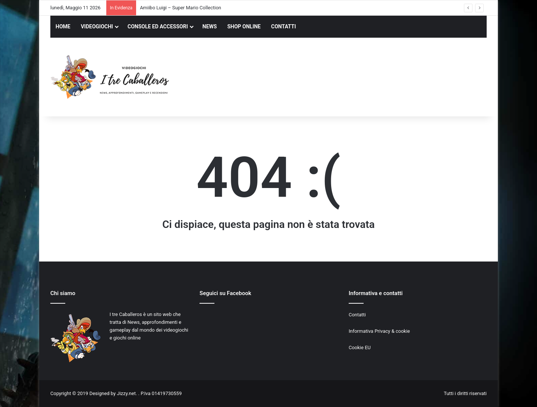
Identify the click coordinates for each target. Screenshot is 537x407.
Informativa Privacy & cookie (379, 331)
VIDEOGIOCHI (97, 26)
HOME (63, 26)
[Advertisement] (343, 78)
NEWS (209, 26)
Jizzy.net (126, 393)
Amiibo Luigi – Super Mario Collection (180, 7)
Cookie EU (360, 347)
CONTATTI (283, 26)
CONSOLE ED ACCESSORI (158, 26)
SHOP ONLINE (244, 26)
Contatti (357, 314)
